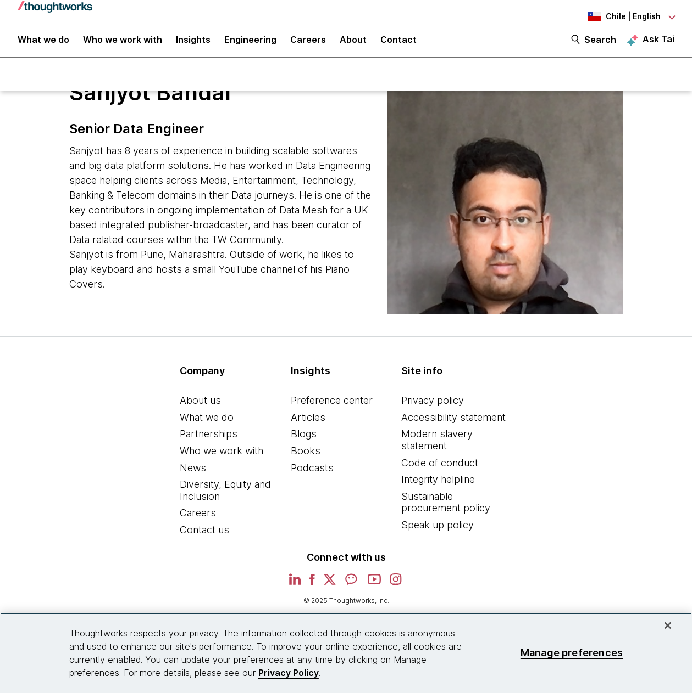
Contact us (204, 538)
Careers (198, 521)
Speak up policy (437, 533)
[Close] (668, 625)
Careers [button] (308, 45)
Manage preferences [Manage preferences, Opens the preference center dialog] (572, 652)
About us (200, 408)
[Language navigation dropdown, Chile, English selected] (613, 16)
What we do (207, 425)
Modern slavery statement (437, 448)
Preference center (332, 408)
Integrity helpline (438, 487)
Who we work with (221, 459)
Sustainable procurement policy (445, 510)
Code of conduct (439, 471)
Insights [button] (193, 45)
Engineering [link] (250, 45)
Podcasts (312, 476)
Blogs (304, 442)
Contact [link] (398, 45)
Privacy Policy (288, 672)
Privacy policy (432, 408)
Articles (308, 425)
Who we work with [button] (122, 45)
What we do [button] (43, 45)
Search (600, 45)
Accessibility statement (453, 425)
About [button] (353, 45)
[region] (346, 653)
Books (305, 459)
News (193, 476)
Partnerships (208, 442)
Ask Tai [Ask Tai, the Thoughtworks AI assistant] (658, 44)
